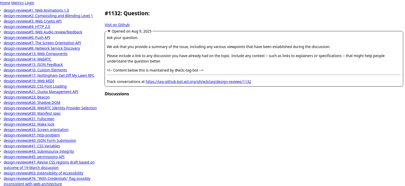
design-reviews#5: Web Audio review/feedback (43, 31)
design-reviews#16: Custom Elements (35, 69)
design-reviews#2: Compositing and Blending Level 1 (48, 15)
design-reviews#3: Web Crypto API (33, 21)
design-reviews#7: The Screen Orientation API (42, 42)
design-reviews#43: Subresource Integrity (39, 151)
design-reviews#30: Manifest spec (32, 113)
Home (5, 2)
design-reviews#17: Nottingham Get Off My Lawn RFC (49, 75)
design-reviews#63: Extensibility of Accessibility (43, 173)
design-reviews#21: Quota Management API (41, 91)
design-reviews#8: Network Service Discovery (42, 48)
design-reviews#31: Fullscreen (29, 118)
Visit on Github (117, 24)
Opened (131, 31)
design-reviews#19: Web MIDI (29, 80)
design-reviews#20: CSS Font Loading (35, 86)
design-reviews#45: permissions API (34, 156)
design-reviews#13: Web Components (36, 53)
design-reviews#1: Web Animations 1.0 (36, 10)
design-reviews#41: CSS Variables (32, 145)
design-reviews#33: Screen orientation (36, 129)
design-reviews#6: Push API (27, 37)
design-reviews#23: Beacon (27, 97)
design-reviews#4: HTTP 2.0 (27, 26)
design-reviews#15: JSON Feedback (33, 64)
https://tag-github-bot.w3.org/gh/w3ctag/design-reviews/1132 (198, 81)
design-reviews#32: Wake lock (29, 124)
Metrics (17, 2)
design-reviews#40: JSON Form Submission (40, 140)
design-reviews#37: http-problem (32, 135)
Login (29, 2)
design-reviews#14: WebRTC (27, 59)
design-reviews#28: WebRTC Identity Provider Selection (50, 107)
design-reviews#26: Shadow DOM (32, 102)
